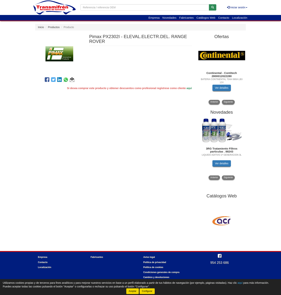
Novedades (169, 17)
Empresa (154, 17)
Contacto (223, 17)
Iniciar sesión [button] (237, 7)
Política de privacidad (154, 262)
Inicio (41, 27)
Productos (54, 27)
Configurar (147, 291)
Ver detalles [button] (221, 87)
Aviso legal (149, 257)
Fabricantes (186, 17)
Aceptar (132, 291)
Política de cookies (153, 267)
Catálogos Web (206, 17)
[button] (72, 80)
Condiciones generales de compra (161, 272)
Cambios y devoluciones (156, 277)
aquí (189, 88)
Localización (239, 17)
